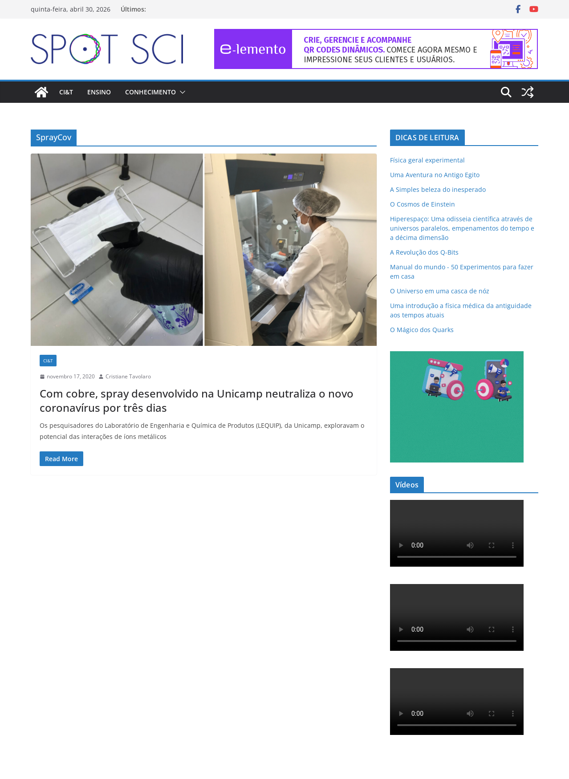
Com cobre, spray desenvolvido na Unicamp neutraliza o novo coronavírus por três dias (197, 400)
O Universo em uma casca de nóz (439, 291)
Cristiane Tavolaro (128, 376)
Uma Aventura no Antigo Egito (435, 174)
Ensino (99, 92)
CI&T (66, 92)
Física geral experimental (427, 160)
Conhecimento (150, 92)
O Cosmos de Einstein (422, 204)
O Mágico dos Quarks (422, 329)
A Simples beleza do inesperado (438, 189)
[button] (181, 92)
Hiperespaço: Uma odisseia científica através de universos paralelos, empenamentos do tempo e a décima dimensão (462, 228)
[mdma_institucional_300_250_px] (457, 357)
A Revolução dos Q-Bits (424, 252)
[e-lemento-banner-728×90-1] (376, 35)
